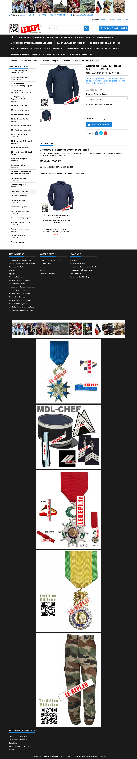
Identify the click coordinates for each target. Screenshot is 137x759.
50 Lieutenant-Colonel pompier (21, 142)
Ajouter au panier (98, 124)
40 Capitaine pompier (21, 130)
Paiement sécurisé (16, 277)
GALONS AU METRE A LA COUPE (25, 48)
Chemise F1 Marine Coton (96, 94)
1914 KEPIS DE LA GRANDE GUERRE (105, 43)
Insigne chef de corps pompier (20, 223)
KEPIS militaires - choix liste (20, 290)
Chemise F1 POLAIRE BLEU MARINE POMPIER (57, 221)
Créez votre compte (119, 19)
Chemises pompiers (19, 196)
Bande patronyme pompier (19, 159)
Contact (75, 254)
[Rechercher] (68, 28)
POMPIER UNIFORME (56, 54)
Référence (90, 73)
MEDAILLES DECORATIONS (105, 48)
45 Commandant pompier (19, 135)
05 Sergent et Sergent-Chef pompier (21, 91)
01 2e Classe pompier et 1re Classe (20, 78)
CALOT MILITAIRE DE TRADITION (71, 43)
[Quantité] (99, 118)
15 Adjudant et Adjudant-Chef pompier (18, 99)
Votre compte (48, 254)
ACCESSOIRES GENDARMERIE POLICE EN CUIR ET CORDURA (44, 37)
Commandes (45, 263)
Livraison (12, 270)
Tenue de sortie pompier (18, 236)
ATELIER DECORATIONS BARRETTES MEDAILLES (31, 43)
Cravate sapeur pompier (18, 201)
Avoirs (42, 267)
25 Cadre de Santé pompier (19, 120)
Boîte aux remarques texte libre (99, 104)
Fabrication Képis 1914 (18, 736)
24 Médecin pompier (20, 114)
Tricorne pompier (18, 242)
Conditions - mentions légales (21, 260)
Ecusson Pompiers (19, 207)
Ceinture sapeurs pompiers (18, 186)
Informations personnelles (51, 260)
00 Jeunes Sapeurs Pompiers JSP (19, 71)
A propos (12, 273)
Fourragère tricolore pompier (20, 212)
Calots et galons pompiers (18, 179)
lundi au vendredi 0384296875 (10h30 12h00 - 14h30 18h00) (44, 15)
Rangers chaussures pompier (20, 230)
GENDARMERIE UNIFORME (78, 48)
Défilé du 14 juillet (16, 267)
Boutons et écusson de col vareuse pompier (21, 172)
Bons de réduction (47, 273)
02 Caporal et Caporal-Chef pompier (21, 85)
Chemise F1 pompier (20, 191)
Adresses (44, 270)
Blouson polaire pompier (18, 166)
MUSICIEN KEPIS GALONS (81, 54)
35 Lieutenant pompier (21, 125)
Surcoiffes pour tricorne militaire (22, 263)
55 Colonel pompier (20, 147)
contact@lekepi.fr (85, 15)
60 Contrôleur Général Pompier (21, 153)
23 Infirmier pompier (20, 110)
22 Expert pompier (19, 105)
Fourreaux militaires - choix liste (22, 287)
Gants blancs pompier (21, 218)
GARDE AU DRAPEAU (53, 48)
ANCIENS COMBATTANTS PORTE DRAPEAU (94, 37)
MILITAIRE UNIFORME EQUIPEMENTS (26, 54)
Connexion (103, 19)
